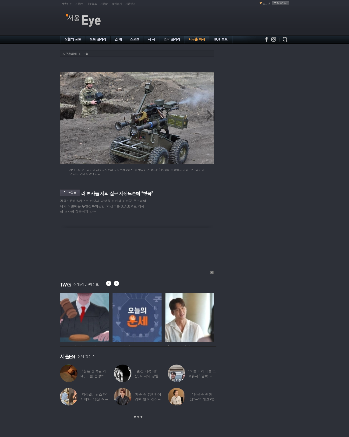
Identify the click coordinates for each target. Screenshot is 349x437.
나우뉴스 (92, 3)
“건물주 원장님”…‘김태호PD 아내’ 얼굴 (202, 399)
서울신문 (67, 3)
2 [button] (138, 417)
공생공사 (117, 3)
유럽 (85, 54)
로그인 (266, 3)
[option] (91, 317)
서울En (104, 3)
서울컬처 (130, 3)
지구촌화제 (70, 54)
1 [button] (135, 417)
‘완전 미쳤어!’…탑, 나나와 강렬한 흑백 (148, 376)
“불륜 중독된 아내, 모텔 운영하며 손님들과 (94, 376)
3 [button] (141, 417)
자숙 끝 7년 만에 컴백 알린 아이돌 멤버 (148, 399)
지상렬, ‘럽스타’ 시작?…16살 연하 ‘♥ (94, 399)
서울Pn (79, 3)
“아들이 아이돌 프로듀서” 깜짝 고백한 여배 (202, 376)
